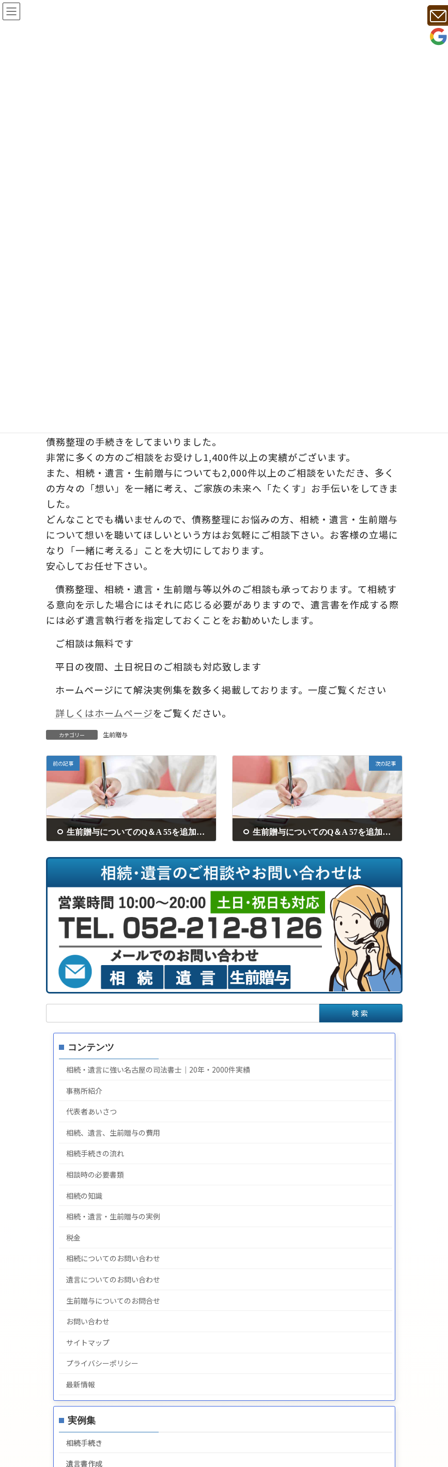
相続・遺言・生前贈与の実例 (113, 1216)
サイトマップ (87, 1342)
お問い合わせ (87, 1321)
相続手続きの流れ (94, 1154)
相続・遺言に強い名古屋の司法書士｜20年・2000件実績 (158, 1069)
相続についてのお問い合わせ (113, 1259)
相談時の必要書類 (94, 1174)
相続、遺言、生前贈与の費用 (113, 1132)
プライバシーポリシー (102, 1363)
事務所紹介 (84, 1091)
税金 (73, 1237)
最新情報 (80, 1384)
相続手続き (84, 1443)
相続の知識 (84, 1195)
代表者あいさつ (91, 1111)
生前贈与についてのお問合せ (113, 1300)
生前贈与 (115, 734)
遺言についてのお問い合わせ (113, 1279)
